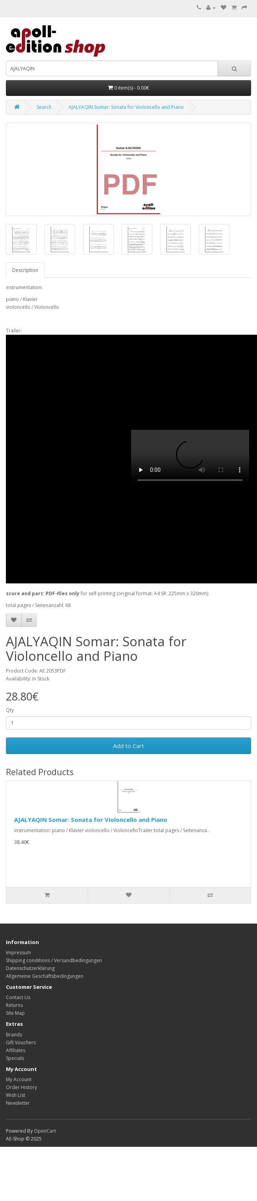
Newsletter (18, 1103)
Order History (21, 1087)
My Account (18, 1079)
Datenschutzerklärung (30, 968)
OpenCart (45, 1131)
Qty (10, 710)
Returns (14, 1005)
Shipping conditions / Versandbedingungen (54, 960)
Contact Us (18, 997)
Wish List (15, 1095)
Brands (14, 1034)
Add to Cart (128, 746)
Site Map (15, 1013)
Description (25, 270)
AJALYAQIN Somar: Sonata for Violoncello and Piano (126, 107)
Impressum (18, 952)
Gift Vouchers (21, 1042)
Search (44, 107)
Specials (15, 1058)
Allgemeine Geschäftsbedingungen (44, 976)
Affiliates (15, 1050)
